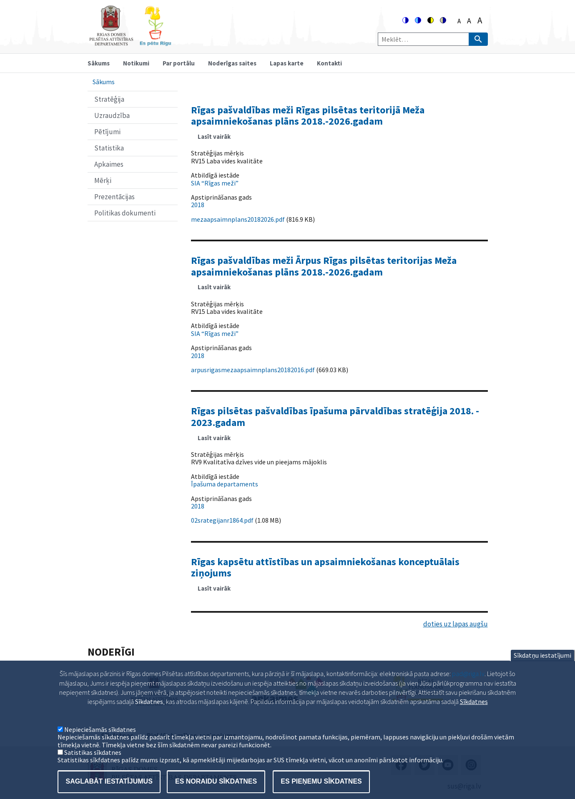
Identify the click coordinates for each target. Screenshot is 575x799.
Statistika (109, 148)
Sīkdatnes (474, 714)
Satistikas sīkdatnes (92, 765)
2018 (197, 204)
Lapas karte (287, 63)
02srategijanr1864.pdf (222, 520)
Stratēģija (109, 99)
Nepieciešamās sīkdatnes (100, 742)
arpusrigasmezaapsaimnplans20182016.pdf (253, 370)
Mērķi (102, 180)
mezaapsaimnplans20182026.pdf (238, 219)
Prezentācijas (114, 196)
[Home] (130, 42)
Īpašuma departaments (224, 484)
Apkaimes (108, 164)
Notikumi (136, 63)
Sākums (99, 63)
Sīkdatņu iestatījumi (542, 668)
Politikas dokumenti (125, 213)
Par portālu (179, 63)
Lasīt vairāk (217, 139)
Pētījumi (107, 131)
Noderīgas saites (232, 63)
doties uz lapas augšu (455, 624)
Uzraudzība (112, 115)
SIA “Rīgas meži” (215, 183)
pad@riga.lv (468, 686)
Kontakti (329, 63)
